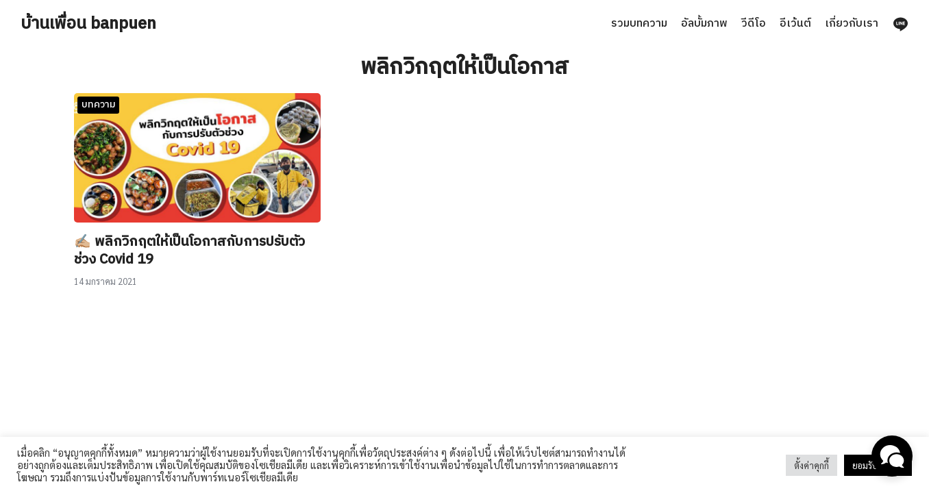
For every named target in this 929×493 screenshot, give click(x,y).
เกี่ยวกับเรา (851, 23)
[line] (900, 24)
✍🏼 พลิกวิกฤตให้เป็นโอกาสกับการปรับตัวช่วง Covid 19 (189, 251)
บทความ (99, 104)
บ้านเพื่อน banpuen (88, 24)
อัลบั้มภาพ (704, 23)
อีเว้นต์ (795, 23)
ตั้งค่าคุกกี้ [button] (811, 465)
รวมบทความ (639, 23)
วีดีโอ (753, 23)
